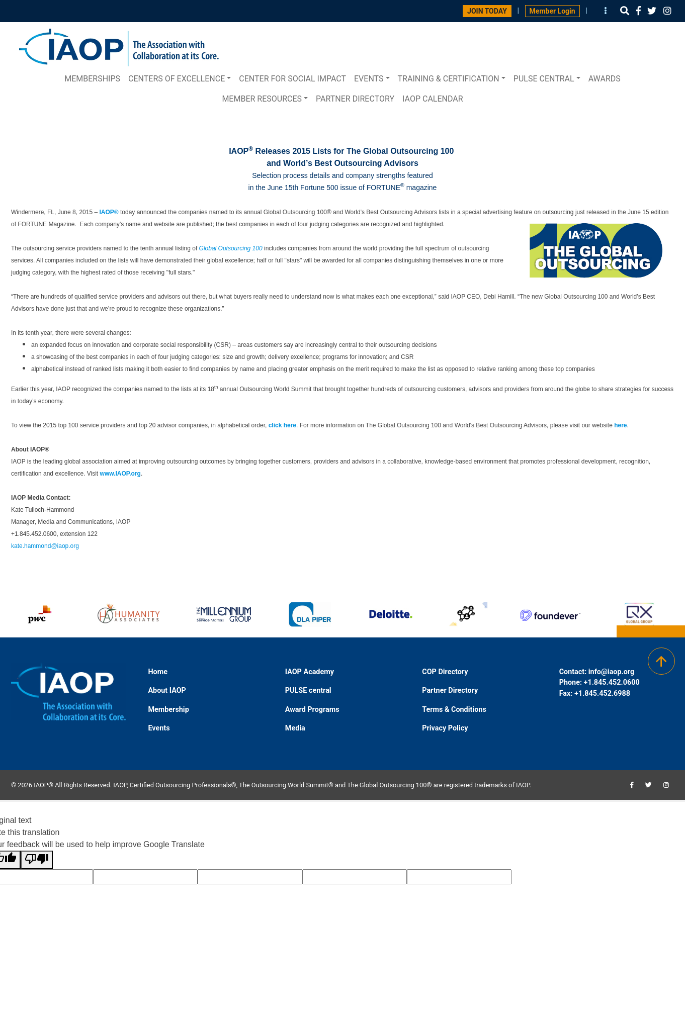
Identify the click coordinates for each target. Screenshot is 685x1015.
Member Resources (262, 99)
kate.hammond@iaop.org (45, 545)
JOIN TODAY (487, 11)
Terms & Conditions (454, 709)
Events (368, 78)
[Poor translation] (37, 860)
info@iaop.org (611, 672)
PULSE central (543, 78)
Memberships (92, 78)
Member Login (552, 11)
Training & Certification (448, 78)
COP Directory (445, 672)
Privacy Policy (445, 728)
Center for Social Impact (292, 78)
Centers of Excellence (176, 78)
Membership (168, 709)
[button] (625, 11)
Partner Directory (355, 99)
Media (295, 728)
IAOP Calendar (432, 99)
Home (157, 672)
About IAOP (167, 690)
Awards (604, 78)
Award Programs (312, 709)
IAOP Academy (309, 672)
